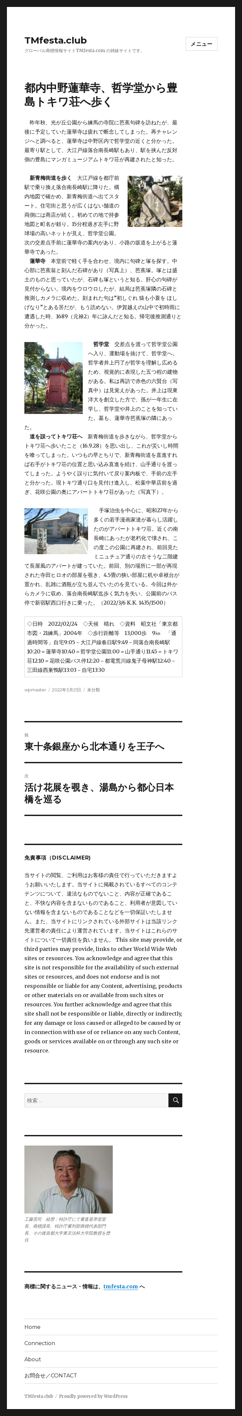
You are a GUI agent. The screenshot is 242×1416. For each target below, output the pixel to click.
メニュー (202, 44)
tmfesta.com (121, 1286)
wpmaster (35, 689)
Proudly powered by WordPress (93, 1396)
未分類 (93, 689)
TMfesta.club (55, 40)
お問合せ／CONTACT (50, 1375)
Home (32, 1327)
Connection (39, 1343)
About (32, 1359)
